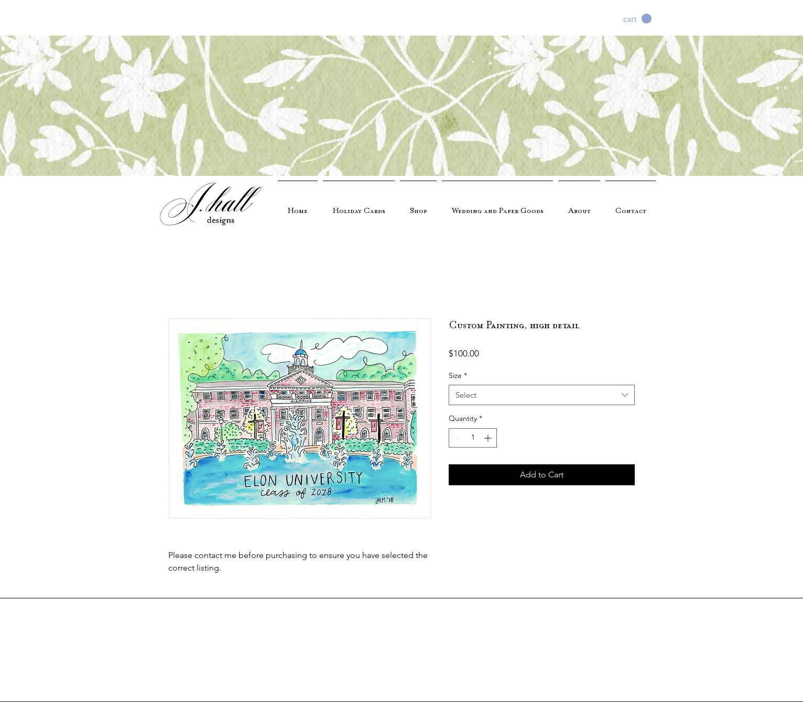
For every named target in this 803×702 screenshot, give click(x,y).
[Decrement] (456, 438)
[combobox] (542, 395)
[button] (637, 19)
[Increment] (488, 438)
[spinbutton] (472, 438)
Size (458, 375)
